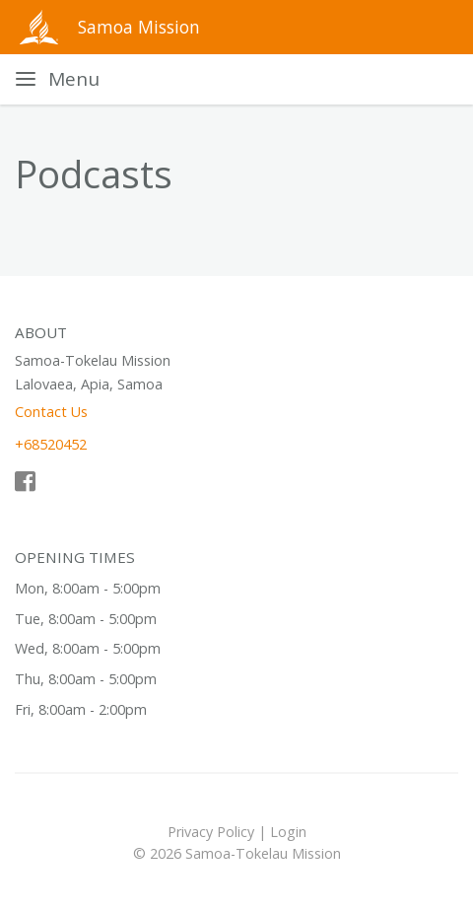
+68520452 (51, 444)
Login (288, 831)
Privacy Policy (211, 831)
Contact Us (51, 411)
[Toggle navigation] (57, 79)
